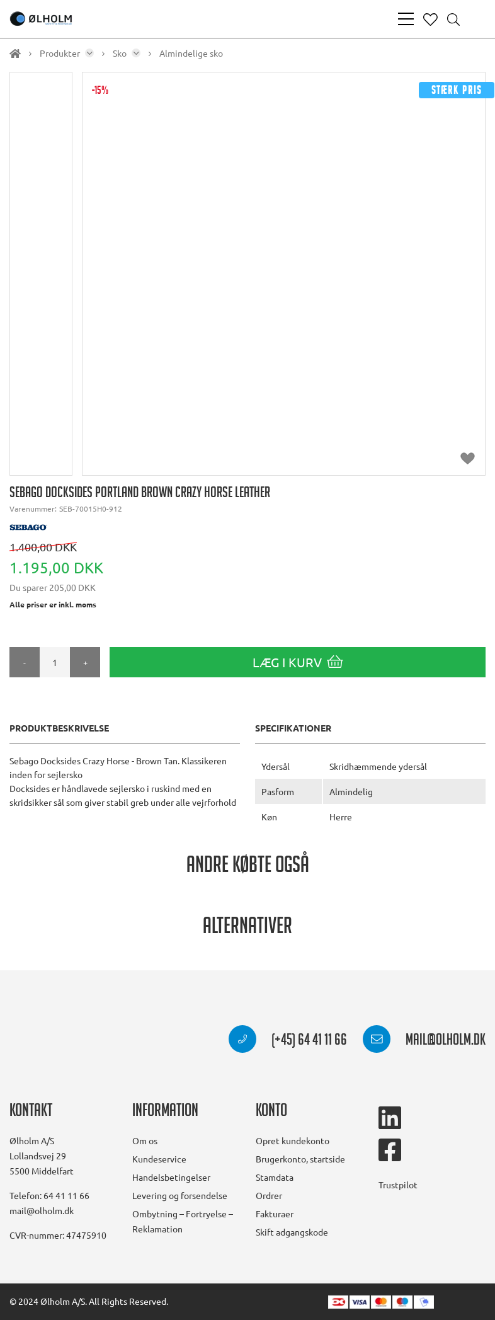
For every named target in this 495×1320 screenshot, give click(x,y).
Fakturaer (274, 1213)
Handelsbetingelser (171, 1177)
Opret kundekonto (292, 1140)
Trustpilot (398, 1184)
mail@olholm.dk (424, 1041)
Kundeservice (159, 1158)
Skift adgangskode (292, 1231)
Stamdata (274, 1177)
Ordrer (269, 1195)
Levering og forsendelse (179, 1195)
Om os (144, 1140)
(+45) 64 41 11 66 (288, 1041)
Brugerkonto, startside (300, 1158)
